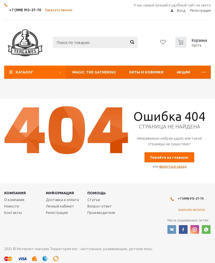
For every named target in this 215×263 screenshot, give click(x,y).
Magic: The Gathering (94, 72)
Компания (15, 193)
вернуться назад (172, 166)
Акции (183, 72)
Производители (101, 212)
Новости (11, 206)
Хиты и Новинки (146, 72)
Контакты (13, 212)
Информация (60, 193)
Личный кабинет (60, 206)
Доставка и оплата (62, 200)
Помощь (96, 193)
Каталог (24, 72)
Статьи (93, 200)
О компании (14, 200)
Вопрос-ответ (99, 206)
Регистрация (57, 212)
